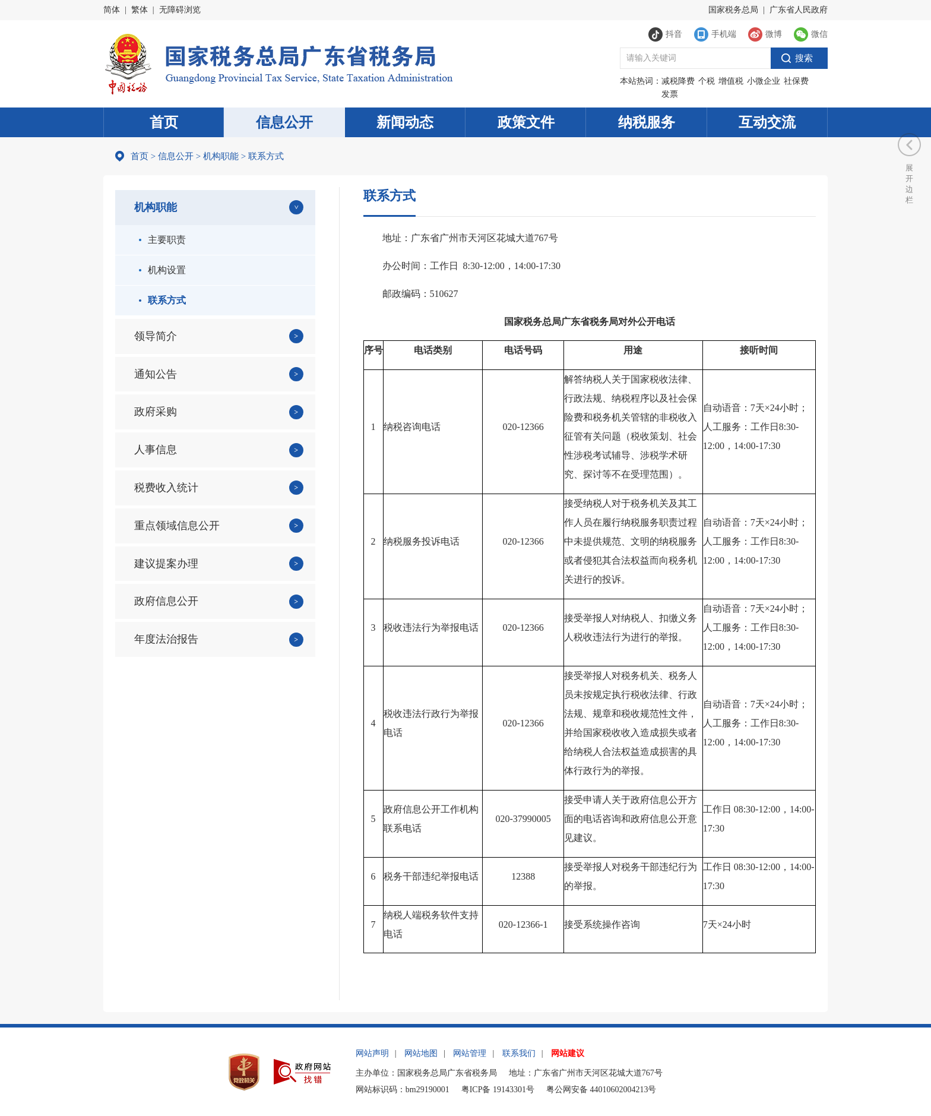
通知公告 (155, 374)
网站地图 (421, 1053)
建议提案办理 (166, 564)
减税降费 (678, 81)
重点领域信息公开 (177, 526)
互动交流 (767, 122)
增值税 (730, 81)
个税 (706, 81)
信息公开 (284, 122)
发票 (669, 94)
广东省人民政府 (799, 9)
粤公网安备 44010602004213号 (601, 1089)
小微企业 (763, 81)
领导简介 (155, 336)
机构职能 (221, 156)
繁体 (139, 9)
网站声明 (372, 1053)
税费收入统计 (166, 488)
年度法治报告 (166, 639)
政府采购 (155, 412)
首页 (164, 122)
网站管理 (469, 1053)
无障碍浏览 (180, 9)
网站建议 (567, 1053)
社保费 (796, 81)
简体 (111, 9)
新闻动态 (404, 122)
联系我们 (519, 1053)
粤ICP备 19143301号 (497, 1089)
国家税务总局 (733, 9)
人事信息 (155, 450)
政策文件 (526, 122)
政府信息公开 (166, 601)
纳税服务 (646, 122)
